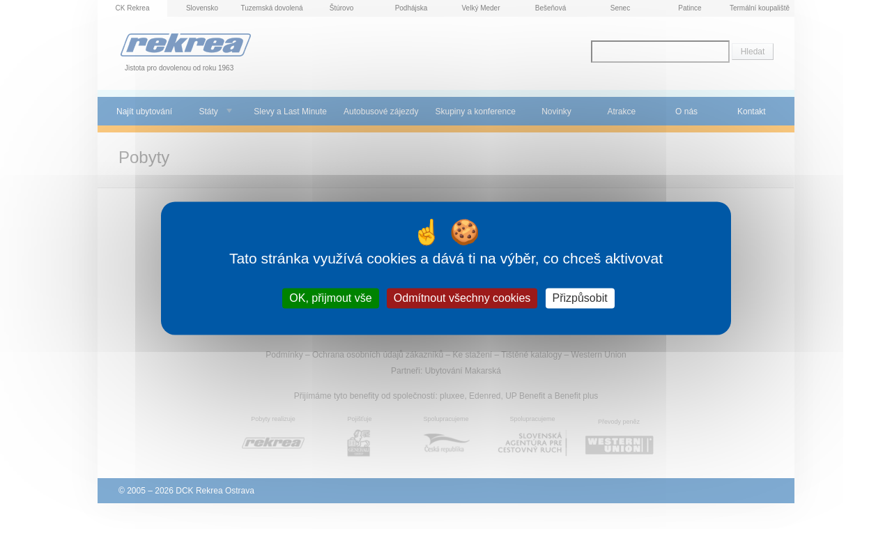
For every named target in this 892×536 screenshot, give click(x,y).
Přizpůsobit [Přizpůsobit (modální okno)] (580, 298)
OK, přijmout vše (330, 298)
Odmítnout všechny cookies (462, 298)
